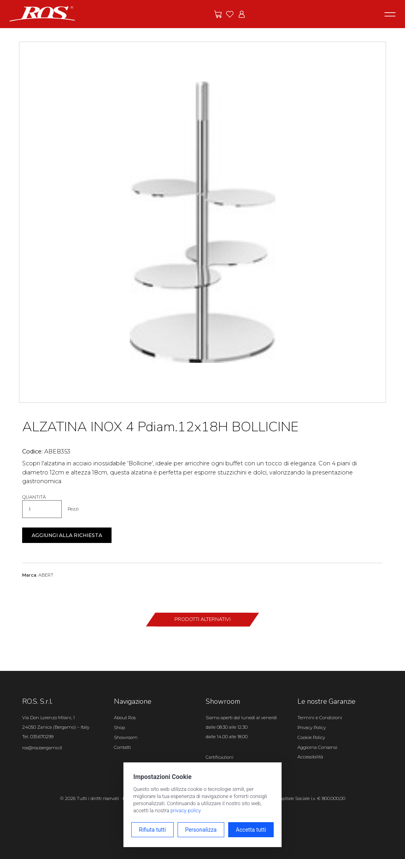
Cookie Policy (311, 737)
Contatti (122, 747)
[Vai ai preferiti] (230, 14)
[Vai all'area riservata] (242, 14)
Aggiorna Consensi (317, 747)
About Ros (125, 717)
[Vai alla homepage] (42, 13)
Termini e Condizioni (319, 717)
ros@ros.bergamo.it (42, 747)
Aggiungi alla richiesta (67, 535)
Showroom (126, 737)
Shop (119, 727)
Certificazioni (219, 757)
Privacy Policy (311, 727)
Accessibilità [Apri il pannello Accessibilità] (310, 757)
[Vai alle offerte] (218, 14)
